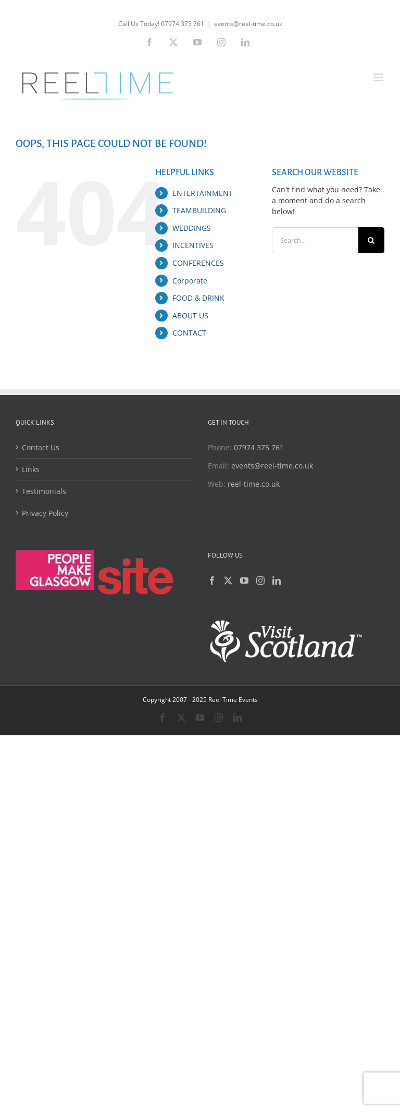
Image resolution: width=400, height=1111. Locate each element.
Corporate (189, 281)
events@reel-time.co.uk (248, 23)
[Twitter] (228, 580)
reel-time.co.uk (254, 484)
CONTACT (189, 333)
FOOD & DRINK (198, 298)
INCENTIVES (193, 245)
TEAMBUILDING (199, 210)
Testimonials (44, 491)
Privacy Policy (45, 513)
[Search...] (315, 240)
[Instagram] (260, 580)
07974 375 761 (259, 447)
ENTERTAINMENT (202, 193)
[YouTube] (244, 580)
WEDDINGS (191, 228)
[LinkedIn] (276, 580)
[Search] (371, 240)
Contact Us (40, 447)
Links (31, 469)
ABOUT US (190, 315)
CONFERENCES (198, 263)
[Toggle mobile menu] (378, 77)
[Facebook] (212, 580)
